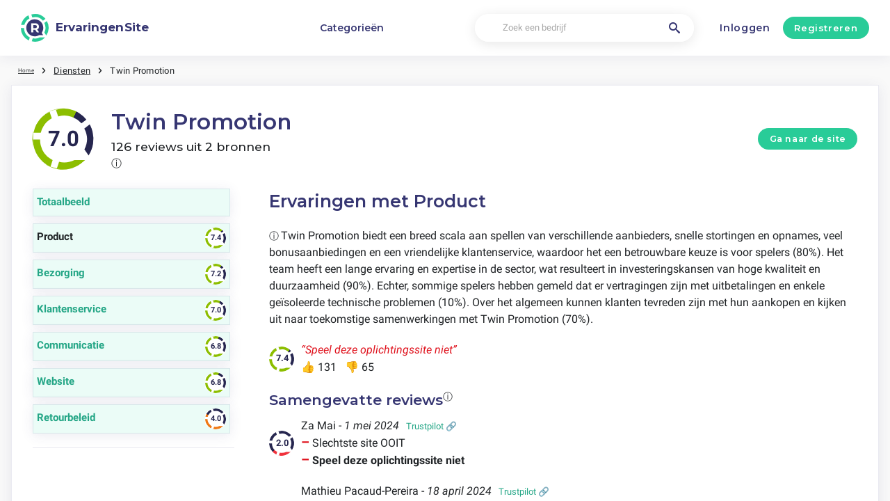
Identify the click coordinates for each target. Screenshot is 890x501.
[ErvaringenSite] (85, 28)
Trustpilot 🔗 (431, 425)
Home (30, 69)
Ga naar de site (808, 138)
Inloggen (745, 28)
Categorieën (352, 28)
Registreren (825, 27)
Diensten (78, 69)
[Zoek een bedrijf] (584, 28)
